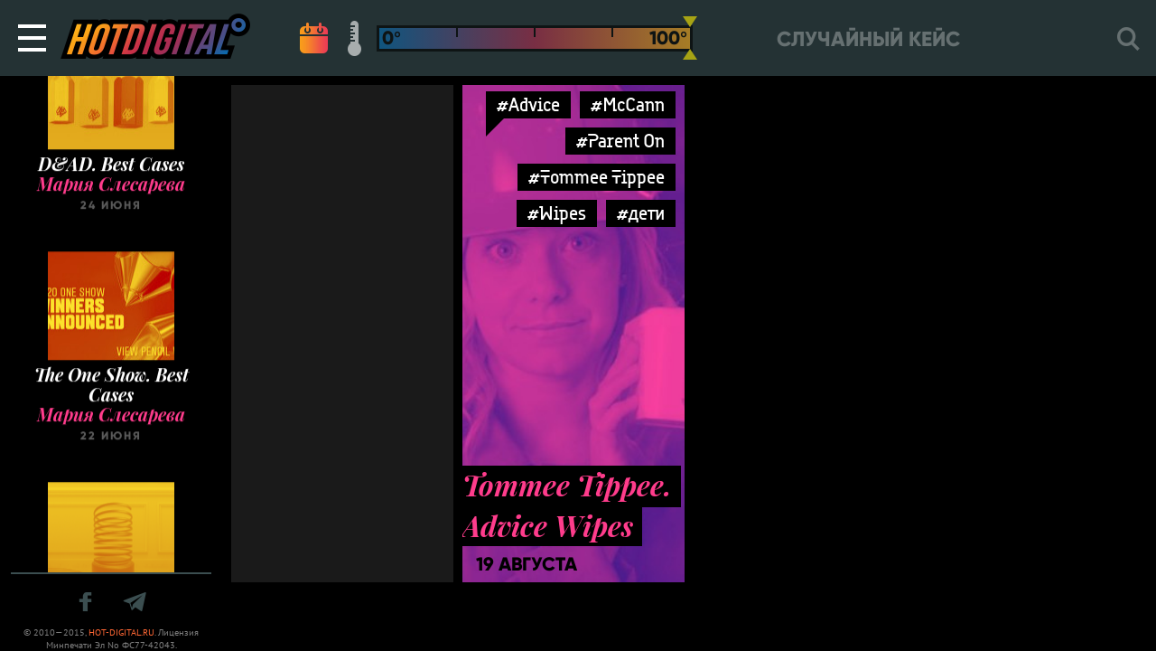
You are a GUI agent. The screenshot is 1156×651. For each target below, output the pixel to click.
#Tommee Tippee (596, 177)
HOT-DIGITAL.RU (121, 632)
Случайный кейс (868, 39)
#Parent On (620, 140)
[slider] (690, 38)
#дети (641, 213)
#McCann (628, 104)
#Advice (528, 104)
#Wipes (556, 213)
